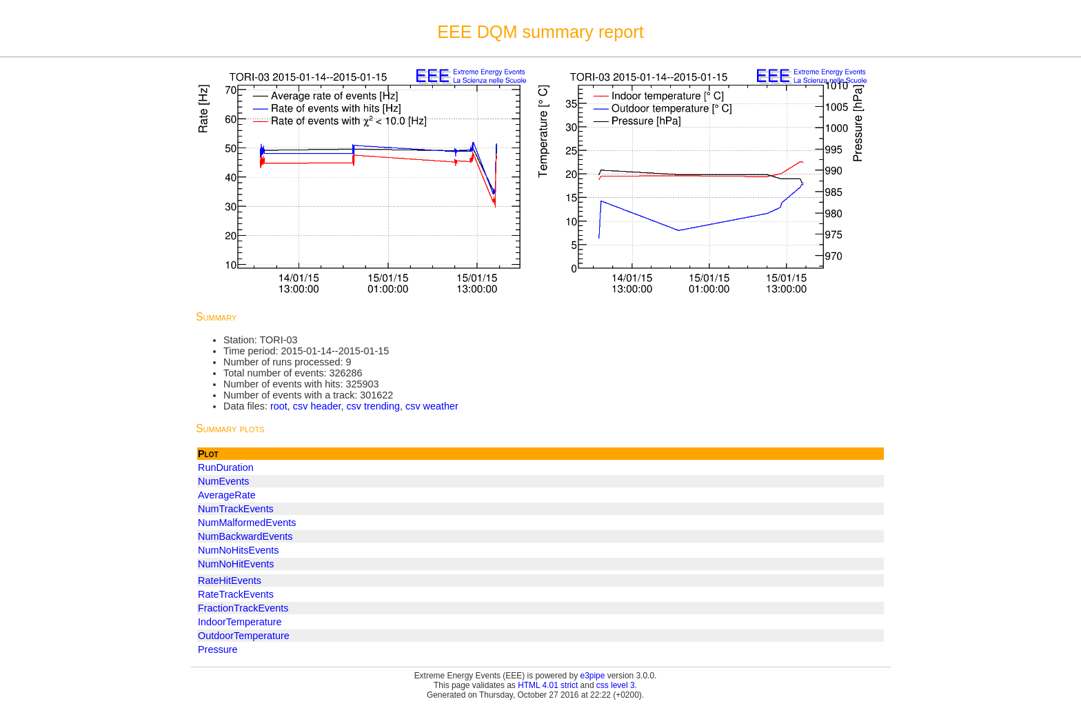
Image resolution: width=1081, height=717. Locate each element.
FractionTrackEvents (243, 608)
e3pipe (592, 675)
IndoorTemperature (240, 621)
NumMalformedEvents (247, 522)
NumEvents (223, 481)
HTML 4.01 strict (548, 685)
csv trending (373, 406)
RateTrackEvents (236, 594)
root (278, 406)
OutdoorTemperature (244, 635)
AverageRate (227, 495)
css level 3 (615, 685)
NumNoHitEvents (236, 563)
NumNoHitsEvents (238, 550)
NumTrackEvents (236, 508)
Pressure (218, 649)
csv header (317, 406)
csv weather (431, 406)
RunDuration (226, 467)
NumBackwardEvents (245, 536)
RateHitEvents (229, 580)
